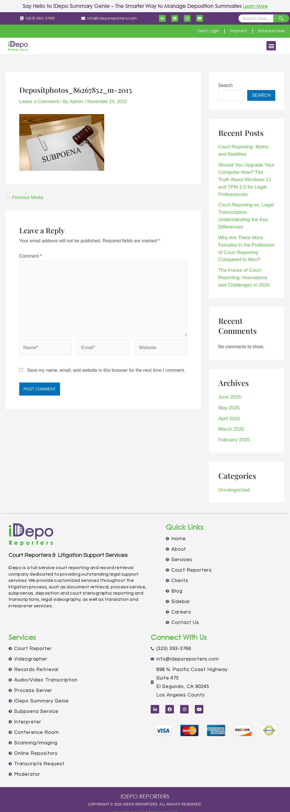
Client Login (199, 31)
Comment (30, 255)
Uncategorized (233, 477)
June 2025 (229, 387)
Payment (232, 31)
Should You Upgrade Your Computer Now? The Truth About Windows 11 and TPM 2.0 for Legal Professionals (245, 177)
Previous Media (24, 197)
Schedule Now (269, 31)
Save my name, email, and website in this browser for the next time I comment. (106, 368)
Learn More (255, 6)
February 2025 (233, 428)
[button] (271, 45)
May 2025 (228, 397)
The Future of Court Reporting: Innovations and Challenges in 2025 (245, 269)
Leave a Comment (37, 101)
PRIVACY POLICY (127, 800)
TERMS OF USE (164, 800)
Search (225, 85)
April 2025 (228, 407)
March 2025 (230, 417)
